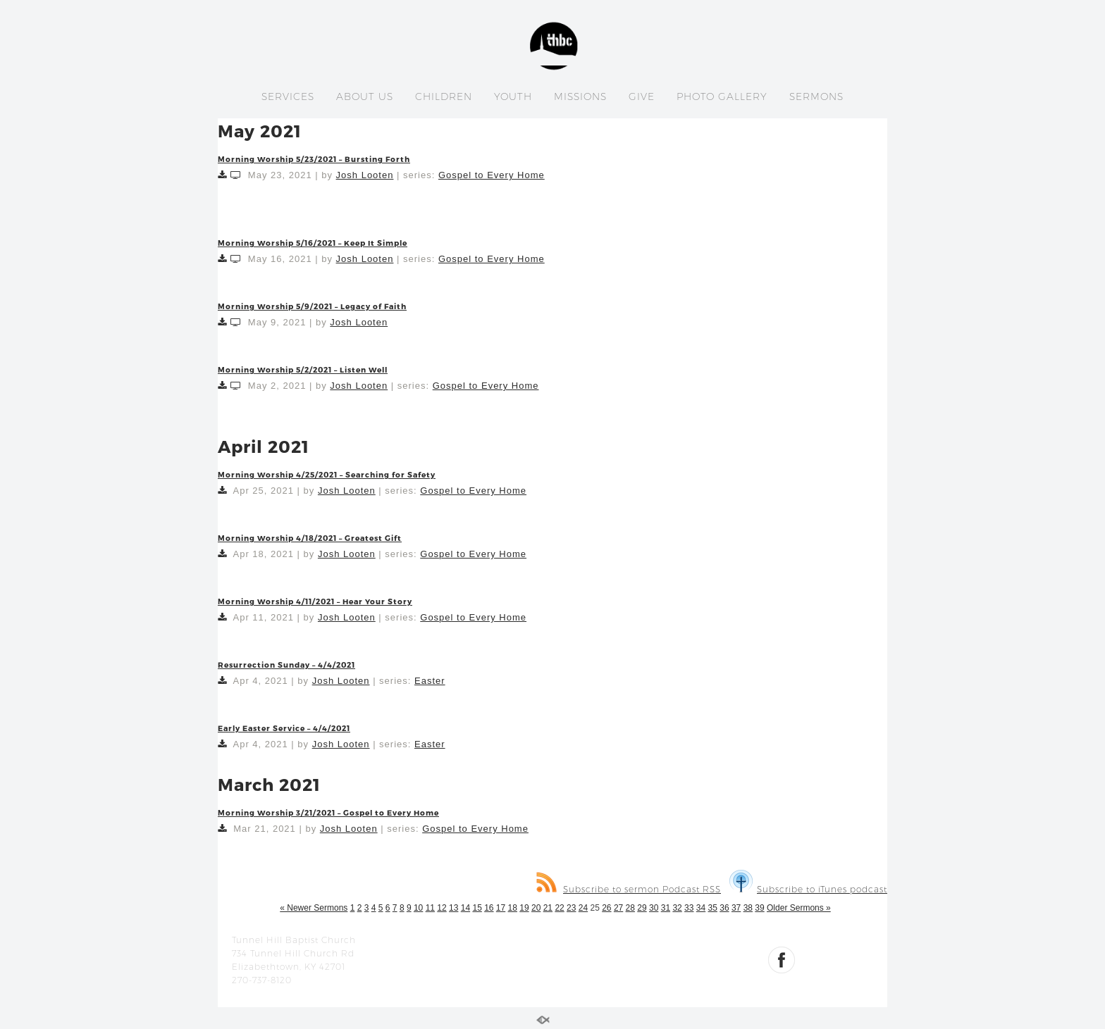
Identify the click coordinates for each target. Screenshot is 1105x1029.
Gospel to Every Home (491, 175)
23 (571, 908)
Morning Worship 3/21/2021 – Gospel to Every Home (328, 812)
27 (618, 908)
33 (688, 908)
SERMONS (816, 96)
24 (583, 908)
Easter (429, 680)
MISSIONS (580, 96)
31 (665, 908)
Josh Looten (365, 175)
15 (476, 908)
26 (606, 908)
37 (736, 908)
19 (524, 908)
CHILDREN (443, 96)
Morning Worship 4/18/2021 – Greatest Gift (310, 537)
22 (559, 908)
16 (488, 908)
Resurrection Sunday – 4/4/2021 (286, 664)
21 (547, 908)
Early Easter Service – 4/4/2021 (284, 727)
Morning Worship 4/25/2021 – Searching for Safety (327, 474)
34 (700, 908)
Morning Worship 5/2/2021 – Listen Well (303, 369)
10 (418, 908)
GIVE (642, 96)
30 (653, 908)
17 (500, 908)
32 (676, 908)
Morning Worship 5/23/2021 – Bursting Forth (314, 158)
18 (512, 908)
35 (712, 908)
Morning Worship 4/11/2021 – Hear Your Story (315, 601)
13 (453, 908)
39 (759, 908)
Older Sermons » (799, 908)
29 (641, 908)
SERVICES (287, 96)
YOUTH (513, 96)
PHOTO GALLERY (722, 96)
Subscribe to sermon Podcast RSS (628, 889)
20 (536, 908)
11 (430, 908)
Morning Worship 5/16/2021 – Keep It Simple (312, 242)
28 (630, 908)
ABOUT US (364, 96)
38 (748, 908)
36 (724, 908)
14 (465, 908)
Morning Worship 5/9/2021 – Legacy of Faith (312, 306)
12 (441, 908)
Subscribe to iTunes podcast (808, 889)
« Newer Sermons (313, 908)
